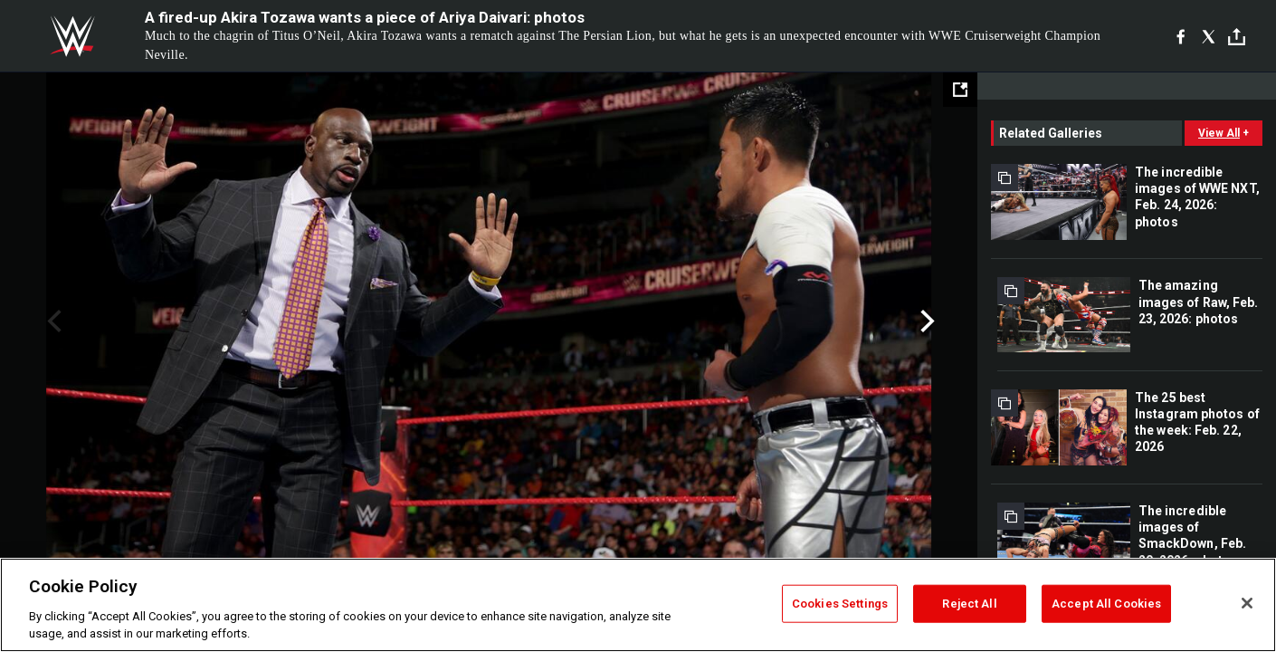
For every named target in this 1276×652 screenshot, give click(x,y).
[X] (1209, 36)
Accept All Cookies (1106, 603)
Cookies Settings (840, 603)
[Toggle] (1237, 36)
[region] (638, 605)
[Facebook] (1180, 36)
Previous (52, 321)
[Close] (1247, 603)
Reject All (969, 603)
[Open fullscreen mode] (960, 89)
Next (925, 321)
